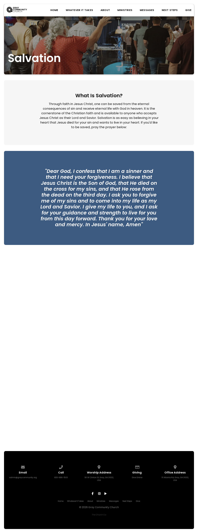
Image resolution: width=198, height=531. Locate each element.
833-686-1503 (61, 477)
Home (54, 10)
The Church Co (99, 514)
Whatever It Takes (79, 10)
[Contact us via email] (23, 466)
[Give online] (137, 466)
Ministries (124, 10)
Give (188, 10)
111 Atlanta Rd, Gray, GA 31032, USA (175, 479)
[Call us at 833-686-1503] (61, 466)
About (105, 10)
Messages (147, 10)
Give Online (137, 477)
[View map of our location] (99, 466)
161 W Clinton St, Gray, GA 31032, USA (99, 479)
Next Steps (170, 10)
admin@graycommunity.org (23, 477)
